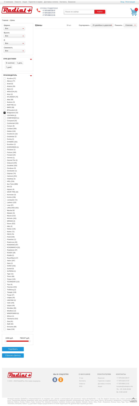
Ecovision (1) (11, 144)
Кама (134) (11, 329)
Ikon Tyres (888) (12, 184)
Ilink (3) (9, 186)
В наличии (10, 63)
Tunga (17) (10, 295)
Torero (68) (10, 276)
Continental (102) (12, 123)
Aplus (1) (10, 89)
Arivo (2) (10, 94)
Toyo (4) (9, 284)
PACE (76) (10, 234)
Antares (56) (11, 86)
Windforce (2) (11, 311)
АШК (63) (10, 324)
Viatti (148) (10, 303)
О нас (81, 378)
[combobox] (14, 28)
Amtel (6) (10, 84)
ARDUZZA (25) (12, 91)
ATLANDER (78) (12, 97)
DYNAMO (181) (12, 142)
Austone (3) (11, 102)
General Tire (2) (12, 160)
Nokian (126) (11, 229)
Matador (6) (11, 213)
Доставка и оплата (51, 2)
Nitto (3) (9, 226)
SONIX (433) (11, 266)
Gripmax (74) (11, 173)
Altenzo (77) (11, 81)
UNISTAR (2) (11, 300)
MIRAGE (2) (11, 221)
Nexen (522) (11, 223)
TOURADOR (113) (13, 281)
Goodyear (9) (11, 168)
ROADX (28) (11, 253)
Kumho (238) (11, 197)
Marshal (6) (11, 210)
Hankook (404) (12, 176)
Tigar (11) (10, 274)
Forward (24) (11, 155)
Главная (5, 20)
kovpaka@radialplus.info (124, 386)
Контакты (63, 2)
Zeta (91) (10, 321)
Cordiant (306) (12, 128)
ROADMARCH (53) (13, 247)
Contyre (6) (11, 126)
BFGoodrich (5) (12, 110)
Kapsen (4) (10, 189)
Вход (122, 2)
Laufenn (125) (11, 202)
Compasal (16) (12, 120)
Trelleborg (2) (11, 289)
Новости (18, 2)
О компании (8, 2)
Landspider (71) (12, 200)
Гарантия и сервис (35, 2)
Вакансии (71, 2)
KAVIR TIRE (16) (12, 192)
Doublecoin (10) (12, 134)
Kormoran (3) (11, 194)
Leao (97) (10, 205)
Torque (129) (11, 279)
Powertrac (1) (11, 239)
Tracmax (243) (12, 287)
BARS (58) (10, 107)
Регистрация (130, 2)
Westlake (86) (11, 308)
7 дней (8, 67)
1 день (19, 63)
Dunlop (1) (10, 139)
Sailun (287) (11, 260)
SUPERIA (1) (11, 271)
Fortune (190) (11, 152)
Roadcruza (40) (12, 242)
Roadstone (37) (12, 250)
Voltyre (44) (11, 305)
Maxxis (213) (11, 216)
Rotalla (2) (10, 255)
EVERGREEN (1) (13, 147)
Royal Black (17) (12, 258)
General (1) (11, 157)
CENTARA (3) (11, 115)
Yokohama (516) (12, 318)
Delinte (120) (11, 131)
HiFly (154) (10, 181)
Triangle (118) (11, 292)
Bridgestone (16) (12, 112)
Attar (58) (10, 99)
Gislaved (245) (12, 163)
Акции (24, 2)
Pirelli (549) (11, 237)
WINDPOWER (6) (13, 313)
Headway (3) (11, 179)
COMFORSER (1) (13, 118)
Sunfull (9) (10, 268)
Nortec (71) (11, 231)
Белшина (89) (11, 326)
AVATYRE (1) (11, 105)
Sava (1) (10, 263)
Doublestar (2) (12, 136)
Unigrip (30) (11, 297)
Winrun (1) (10, 316)
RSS (80, 386)
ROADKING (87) (12, 245)
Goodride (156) (12, 165)
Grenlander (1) (12, 171)
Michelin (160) (11, 218)
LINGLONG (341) (13, 208)
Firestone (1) (11, 149)
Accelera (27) (11, 78)
